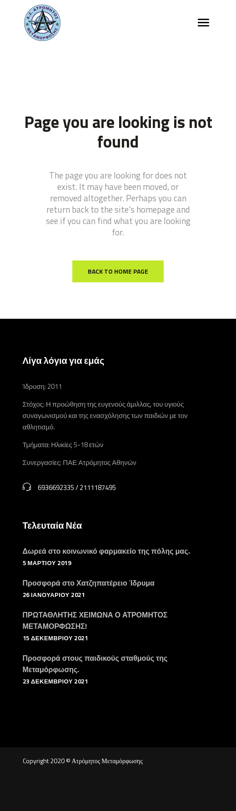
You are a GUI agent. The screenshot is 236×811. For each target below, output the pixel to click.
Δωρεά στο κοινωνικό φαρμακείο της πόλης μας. (106, 551)
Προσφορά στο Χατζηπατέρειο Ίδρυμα (89, 582)
